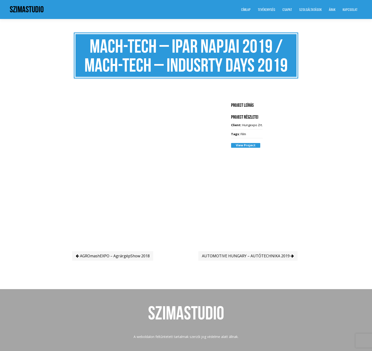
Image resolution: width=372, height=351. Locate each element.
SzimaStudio (27, 9)
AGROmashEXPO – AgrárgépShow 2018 (113, 256)
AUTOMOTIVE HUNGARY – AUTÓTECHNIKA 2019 (248, 256)
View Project (246, 145)
